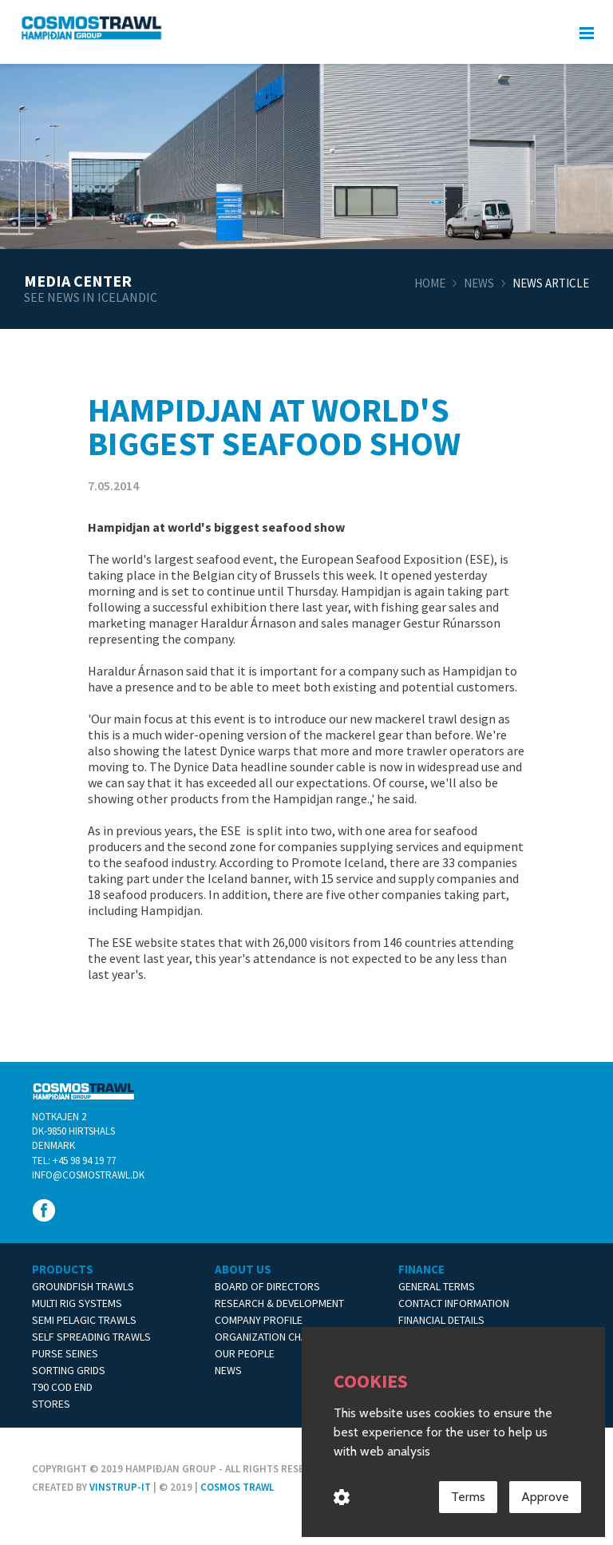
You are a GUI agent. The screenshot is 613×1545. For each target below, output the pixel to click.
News (479, 283)
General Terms (436, 1286)
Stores (51, 1403)
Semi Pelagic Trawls (84, 1320)
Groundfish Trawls (83, 1286)
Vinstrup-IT (120, 1487)
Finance (421, 1269)
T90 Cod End (62, 1387)
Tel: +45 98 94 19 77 (74, 1160)
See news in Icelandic (90, 297)
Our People (245, 1353)
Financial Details (441, 1320)
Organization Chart (267, 1336)
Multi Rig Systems (77, 1303)
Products (62, 1269)
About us (243, 1269)
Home (429, 283)
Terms (468, 1497)
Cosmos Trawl (237, 1487)
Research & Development (279, 1303)
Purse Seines (65, 1353)
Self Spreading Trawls (91, 1336)
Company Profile (259, 1320)
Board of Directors (267, 1286)
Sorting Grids (68, 1370)
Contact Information (453, 1303)
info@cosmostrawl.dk (88, 1175)
